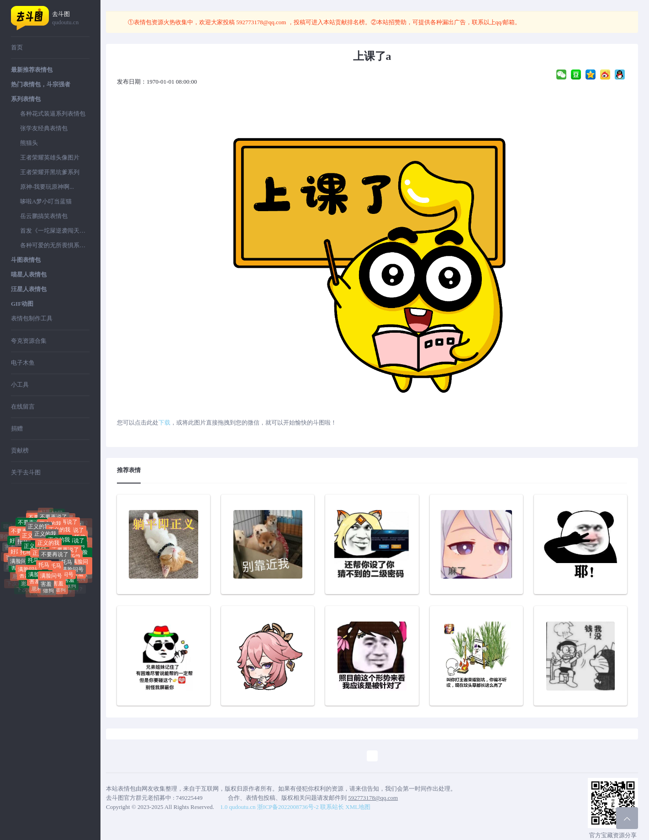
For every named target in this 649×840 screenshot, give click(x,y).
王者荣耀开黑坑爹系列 (49, 172)
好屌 (57, 514)
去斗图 (71, 19)
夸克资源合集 (29, 340)
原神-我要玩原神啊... (47, 186)
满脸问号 (21, 563)
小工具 (20, 384)
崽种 (26, 585)
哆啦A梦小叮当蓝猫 (46, 201)
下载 (164, 422)
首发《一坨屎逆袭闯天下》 (55, 230)
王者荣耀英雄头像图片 (49, 157)
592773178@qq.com (261, 22)
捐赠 (17, 428)
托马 (22, 545)
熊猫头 (29, 142)
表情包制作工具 (32, 318)
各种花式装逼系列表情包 (52, 113)
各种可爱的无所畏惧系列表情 (55, 245)
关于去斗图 (26, 472)
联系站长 (332, 806)
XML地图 (357, 806)
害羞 (10, 547)
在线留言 (23, 406)
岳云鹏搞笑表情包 (44, 216)
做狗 (48, 592)
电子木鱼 (23, 362)
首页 (17, 47)
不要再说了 (55, 559)
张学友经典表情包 (44, 128)
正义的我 (45, 538)
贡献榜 (20, 450)
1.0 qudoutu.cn (238, 806)
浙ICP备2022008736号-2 (288, 806)
